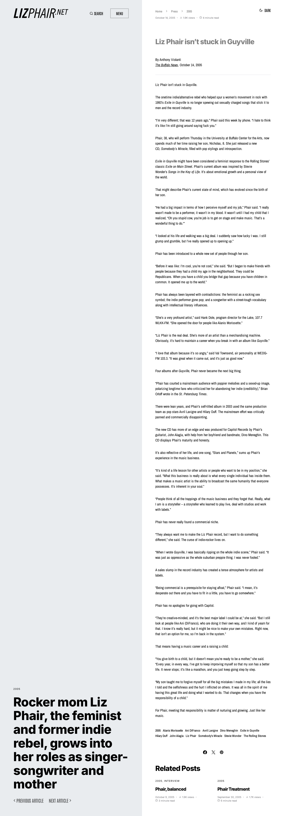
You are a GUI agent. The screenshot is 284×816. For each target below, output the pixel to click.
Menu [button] (119, 13)
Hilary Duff (161, 735)
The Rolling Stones (255, 735)
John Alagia (176, 735)
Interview (172, 780)
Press (174, 11)
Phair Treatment (233, 789)
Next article (58, 800)
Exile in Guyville (249, 730)
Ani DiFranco (192, 730)
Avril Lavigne (210, 730)
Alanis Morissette (173, 730)
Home (158, 11)
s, (167, 64)
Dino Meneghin (229, 730)
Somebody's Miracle (210, 735)
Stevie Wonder (232, 735)
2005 (16, 688)
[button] (96, 13)
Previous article (29, 800)
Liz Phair (191, 735)
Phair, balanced (170, 789)
